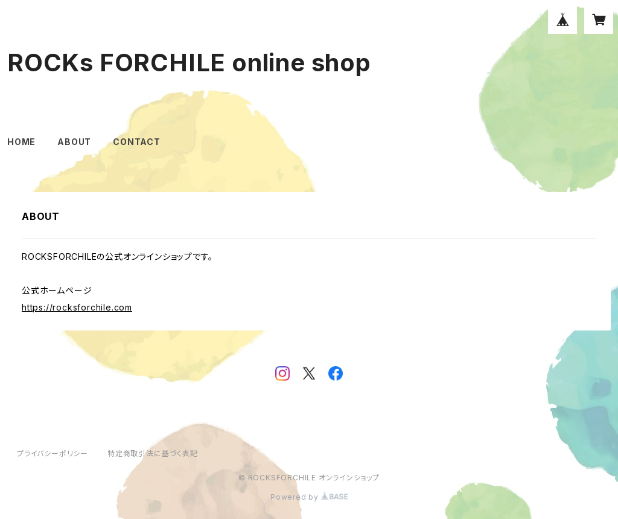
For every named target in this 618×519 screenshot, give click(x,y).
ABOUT (74, 142)
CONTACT (137, 142)
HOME (21, 142)
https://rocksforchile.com (77, 307)
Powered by (309, 496)
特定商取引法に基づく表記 (152, 453)
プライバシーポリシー (52, 453)
